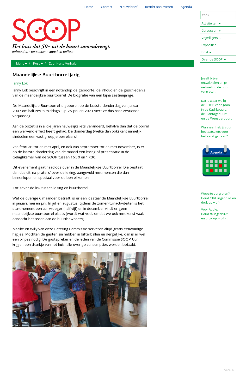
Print (17, 345)
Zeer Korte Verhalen (64, 63)
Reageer (40, 345)
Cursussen (211, 30)
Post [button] (38, 63)
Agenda (186, 7)
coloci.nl (229, 370)
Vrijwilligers (211, 38)
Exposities (209, 45)
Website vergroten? (215, 193)
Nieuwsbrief (128, 7)
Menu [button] (21, 63)
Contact (106, 7)
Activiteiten (211, 23)
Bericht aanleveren (159, 7)
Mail (27, 345)
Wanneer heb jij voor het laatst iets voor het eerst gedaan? (216, 131)
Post (206, 52)
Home (89, 7)
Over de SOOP (214, 59)
